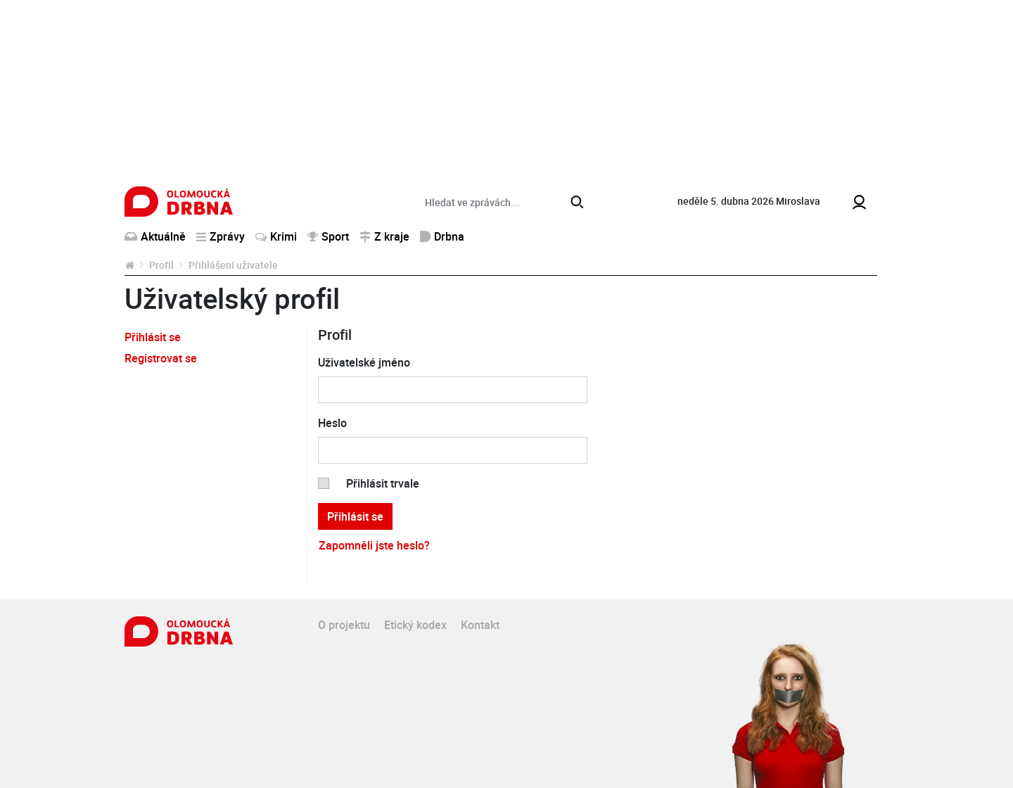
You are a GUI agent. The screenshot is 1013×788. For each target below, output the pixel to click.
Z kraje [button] (384, 236)
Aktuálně (155, 236)
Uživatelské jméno (364, 362)
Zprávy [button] (220, 236)
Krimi (276, 236)
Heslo (332, 423)
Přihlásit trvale (382, 483)
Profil (161, 265)
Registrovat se (161, 358)
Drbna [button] (442, 236)
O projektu (344, 625)
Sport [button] (328, 236)
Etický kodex (415, 625)
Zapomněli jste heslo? (374, 545)
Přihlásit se (153, 337)
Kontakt (480, 625)
